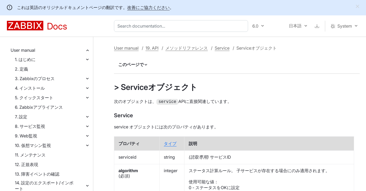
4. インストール (30, 88)
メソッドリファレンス (186, 48)
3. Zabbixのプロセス (35, 78)
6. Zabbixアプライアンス (39, 107)
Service (222, 48)
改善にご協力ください (148, 7)
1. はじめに (25, 59)
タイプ (170, 143)
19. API (151, 48)
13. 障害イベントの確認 (37, 174)
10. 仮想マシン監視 (33, 145)
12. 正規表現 (26, 164)
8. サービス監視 (30, 126)
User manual (23, 50)
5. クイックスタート (34, 97)
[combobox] (182, 26)
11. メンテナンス (30, 155)
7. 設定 (21, 116)
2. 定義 (21, 69)
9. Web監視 (26, 135)
